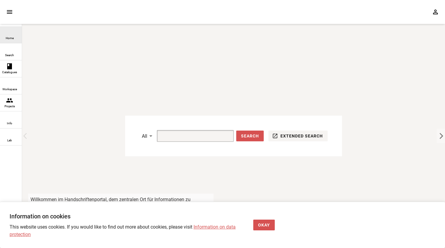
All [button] (144, 136)
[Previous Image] (26, 136)
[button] (250, 136)
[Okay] (264, 225)
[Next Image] (441, 136)
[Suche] (188, 136)
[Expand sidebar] (9, 12)
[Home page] (56, 15)
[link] (11, 34)
